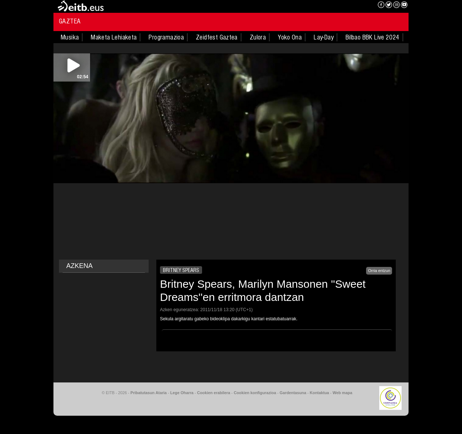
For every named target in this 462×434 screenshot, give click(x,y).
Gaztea (70, 21)
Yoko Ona (290, 37)
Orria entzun (379, 270)
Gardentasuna (293, 392)
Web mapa (342, 392)
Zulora (258, 37)
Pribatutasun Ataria (148, 392)
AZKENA (79, 265)
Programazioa (166, 37)
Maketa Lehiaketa (114, 37)
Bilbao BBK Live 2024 (372, 37)
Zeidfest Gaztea (217, 37)
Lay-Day (324, 37)
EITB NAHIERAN (346, 5)
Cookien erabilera (213, 392)
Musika (70, 37)
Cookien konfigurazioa (255, 392)
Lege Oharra (182, 392)
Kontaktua (319, 392)
